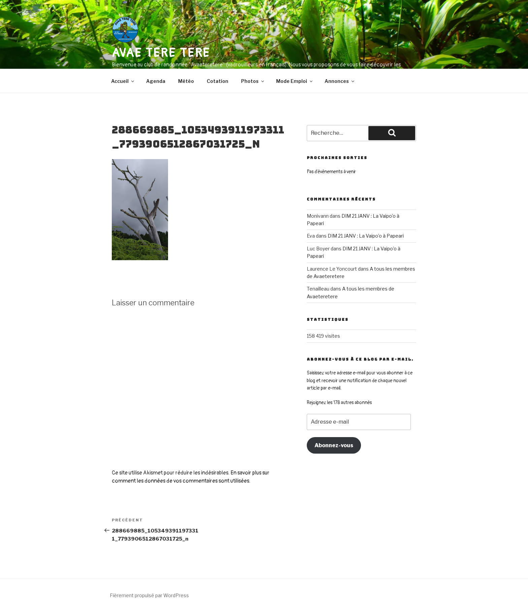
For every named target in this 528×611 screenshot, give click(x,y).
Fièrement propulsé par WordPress (149, 595)
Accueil (123, 81)
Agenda (155, 81)
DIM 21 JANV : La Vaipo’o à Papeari (366, 236)
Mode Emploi (295, 81)
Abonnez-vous (334, 445)
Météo (186, 81)
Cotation (217, 81)
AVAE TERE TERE (161, 53)
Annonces (340, 81)
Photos (253, 81)
